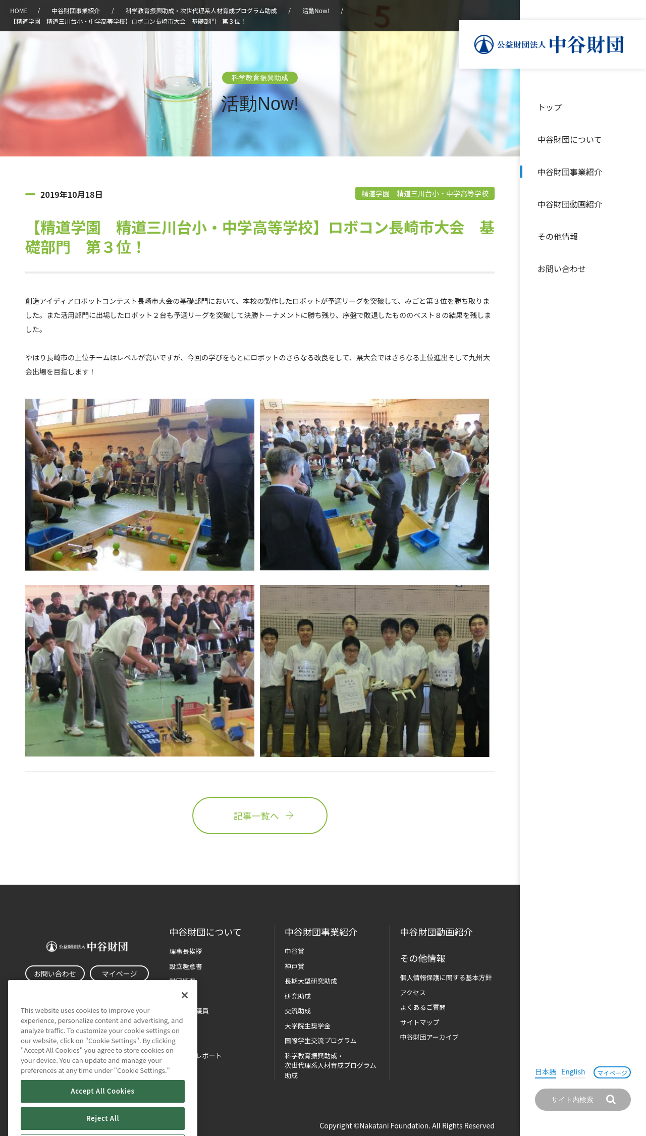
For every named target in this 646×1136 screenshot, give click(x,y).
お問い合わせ (561, 268)
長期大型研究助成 (311, 981)
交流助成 (298, 1010)
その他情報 (557, 236)
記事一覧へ (260, 815)
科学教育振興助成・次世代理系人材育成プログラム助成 (201, 10)
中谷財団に (205, 932)
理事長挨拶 (185, 951)
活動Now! (315, 10)
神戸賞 (294, 966)
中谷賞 (294, 951)
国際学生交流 (321, 1040)
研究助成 (298, 996)
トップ (549, 107)
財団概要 (182, 981)
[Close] (185, 1019)
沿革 (631, 204)
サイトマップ (419, 1022)
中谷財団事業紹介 (569, 172)
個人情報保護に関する (446, 977)
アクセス (412, 992)
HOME (18, 10)
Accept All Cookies (102, 1115)
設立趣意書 (185, 966)
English (573, 1071)
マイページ (612, 1072)
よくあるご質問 (423, 1007)
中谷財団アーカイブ (429, 1037)
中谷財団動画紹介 (569, 204)
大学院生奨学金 (308, 1026)
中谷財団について (569, 139)
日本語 (545, 1071)
